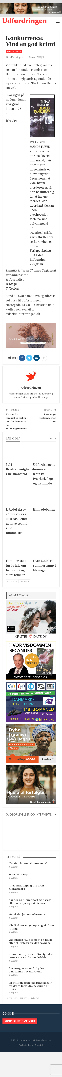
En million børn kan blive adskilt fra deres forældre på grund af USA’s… (30, 986)
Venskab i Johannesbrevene (27, 914)
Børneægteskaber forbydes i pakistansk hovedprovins (27, 970)
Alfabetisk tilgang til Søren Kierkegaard (26, 887)
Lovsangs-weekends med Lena (47, 418)
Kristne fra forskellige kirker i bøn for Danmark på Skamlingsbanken (16, 421)
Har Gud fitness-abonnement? (28, 863)
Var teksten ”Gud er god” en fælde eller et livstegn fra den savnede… (31, 941)
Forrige (12, 581)
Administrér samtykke (19, 1021)
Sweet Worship (18, 874)
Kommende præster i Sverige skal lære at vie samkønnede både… (31, 955)
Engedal (39, 1045)
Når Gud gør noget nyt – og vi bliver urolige (31, 927)
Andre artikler (14, 52)
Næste (24, 581)
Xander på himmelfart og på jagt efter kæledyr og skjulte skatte (30, 901)
